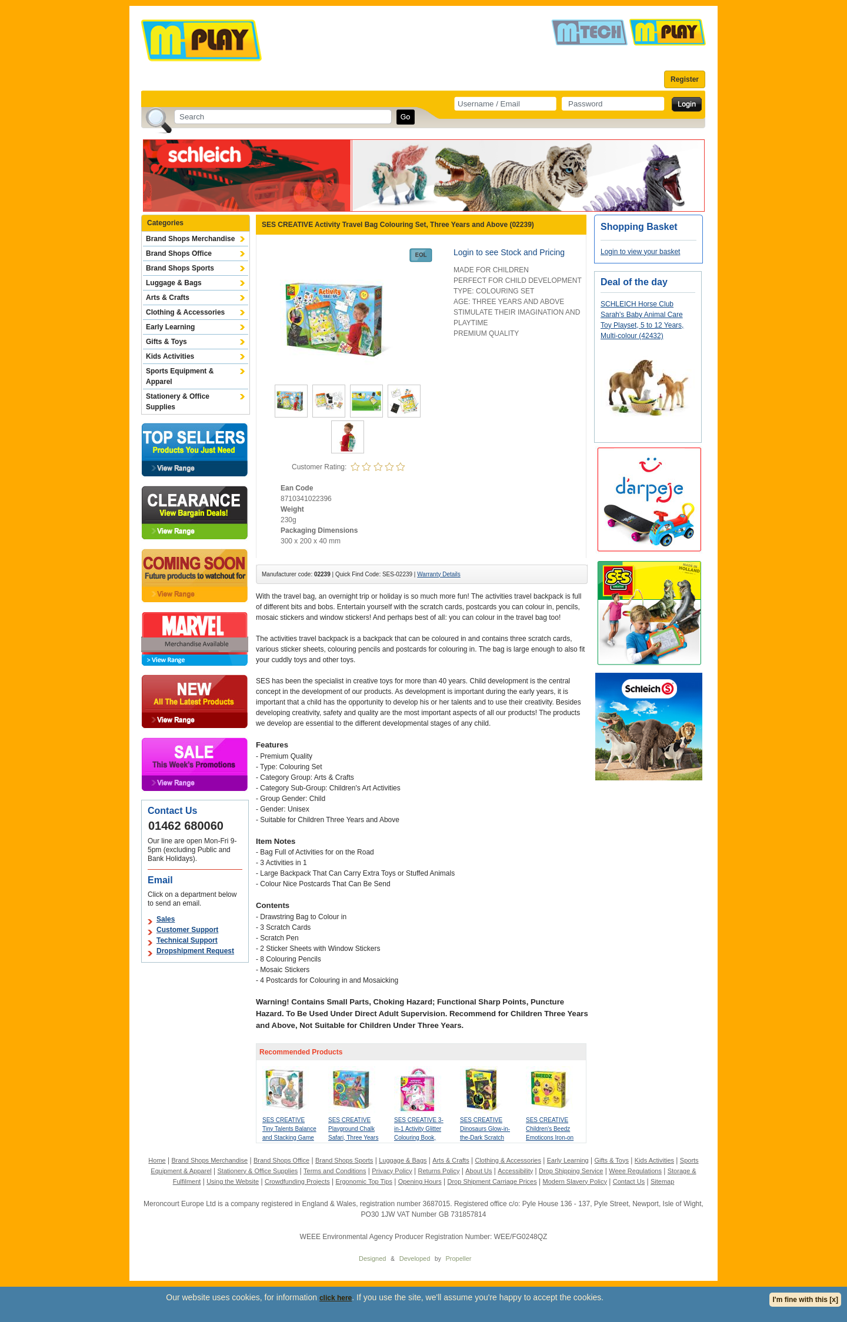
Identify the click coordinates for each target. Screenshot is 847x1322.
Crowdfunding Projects (297, 1181)
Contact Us (629, 1181)
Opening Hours (420, 1181)
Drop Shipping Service (571, 1170)
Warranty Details (439, 574)
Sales (165, 919)
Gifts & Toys (166, 342)
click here (335, 1298)
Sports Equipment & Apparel (180, 376)
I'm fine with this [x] (805, 1300)
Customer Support (187, 930)
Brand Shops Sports (180, 268)
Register (685, 79)
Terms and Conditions (335, 1170)
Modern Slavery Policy (575, 1181)
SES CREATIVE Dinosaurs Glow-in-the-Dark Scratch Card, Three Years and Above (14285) (485, 1138)
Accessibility (515, 1170)
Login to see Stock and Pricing (509, 252)
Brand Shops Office (179, 253)
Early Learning (170, 327)
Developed (415, 1258)
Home (156, 1160)
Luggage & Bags (174, 283)
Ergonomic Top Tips (363, 1181)
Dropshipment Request (195, 951)
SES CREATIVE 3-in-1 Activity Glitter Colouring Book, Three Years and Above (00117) (418, 1138)
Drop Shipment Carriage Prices (491, 1181)
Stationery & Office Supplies (177, 401)
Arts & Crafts (167, 297)
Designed (372, 1258)
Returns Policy (439, 1170)
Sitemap (662, 1181)
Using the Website (232, 1181)
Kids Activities (170, 356)
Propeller (458, 1258)
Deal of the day (634, 282)
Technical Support (187, 940)
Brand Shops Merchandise (190, 239)
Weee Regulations (635, 1170)
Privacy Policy (392, 1170)
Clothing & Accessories (185, 312)
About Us (478, 1170)
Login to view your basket (640, 252)
